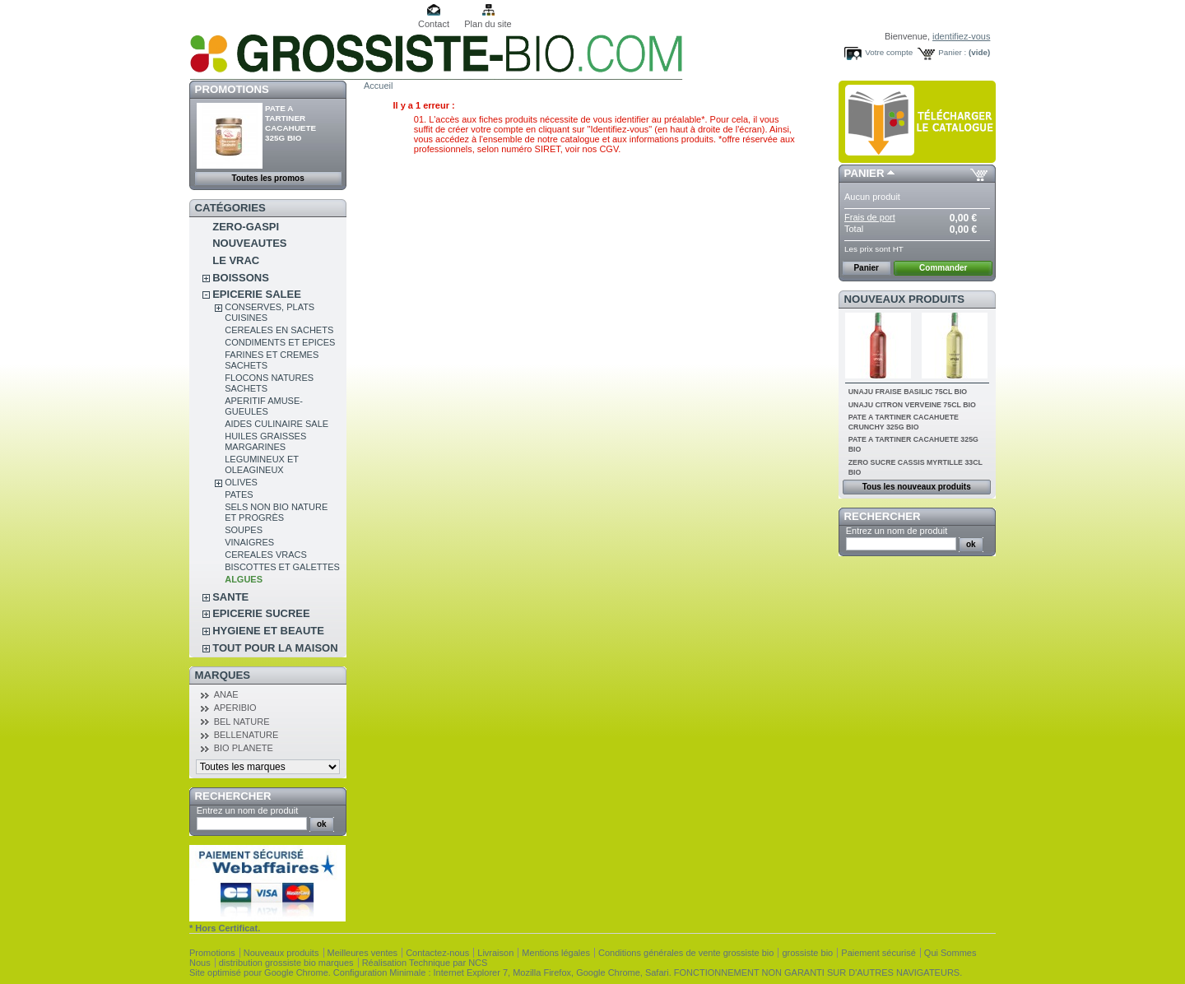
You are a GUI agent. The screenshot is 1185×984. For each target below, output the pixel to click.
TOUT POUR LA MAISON (274, 648)
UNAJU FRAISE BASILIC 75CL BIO (908, 392)
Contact (433, 24)
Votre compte (889, 52)
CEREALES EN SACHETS (279, 330)
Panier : (952, 52)
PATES (239, 494)
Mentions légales (556, 953)
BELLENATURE (246, 735)
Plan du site (487, 24)
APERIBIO (235, 707)
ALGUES (244, 579)
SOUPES (244, 530)
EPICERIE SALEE (256, 294)
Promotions (232, 89)
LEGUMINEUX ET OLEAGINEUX (262, 464)
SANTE (230, 597)
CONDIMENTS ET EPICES (280, 342)
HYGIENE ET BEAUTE (268, 630)
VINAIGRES (249, 542)
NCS (477, 963)
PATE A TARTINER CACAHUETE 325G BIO (290, 123)
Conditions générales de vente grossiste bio (686, 953)
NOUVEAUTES (249, 243)
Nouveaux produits (904, 299)
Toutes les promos (268, 178)
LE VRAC (235, 260)
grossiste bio (807, 953)
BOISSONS (240, 278)
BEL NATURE (242, 721)
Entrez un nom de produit (248, 810)
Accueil (378, 86)
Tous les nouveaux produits (916, 486)
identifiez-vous (961, 36)
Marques (222, 675)
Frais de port (869, 217)
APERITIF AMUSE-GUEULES (264, 406)
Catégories (230, 208)
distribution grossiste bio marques (286, 963)
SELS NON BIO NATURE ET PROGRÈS (276, 512)
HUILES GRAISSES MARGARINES (265, 441)
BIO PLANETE (243, 748)
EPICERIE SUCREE (260, 613)
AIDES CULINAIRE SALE (276, 424)
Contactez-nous (437, 953)
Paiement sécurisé (878, 953)
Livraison (495, 953)
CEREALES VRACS (266, 554)
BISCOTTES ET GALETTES (282, 567)
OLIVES (241, 482)
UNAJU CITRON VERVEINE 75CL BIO (912, 405)
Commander (943, 267)
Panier (864, 173)
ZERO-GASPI (245, 226)
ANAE (226, 694)
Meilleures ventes (363, 953)
